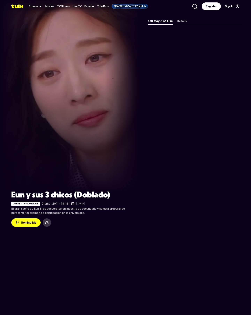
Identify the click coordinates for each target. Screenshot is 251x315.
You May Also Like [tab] (160, 21)
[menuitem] (35, 6)
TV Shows (63, 6)
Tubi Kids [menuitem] (103, 6)
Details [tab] (182, 21)
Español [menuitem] (89, 6)
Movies (49, 6)
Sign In (229, 6)
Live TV (77, 6)
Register (211, 6)
